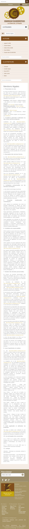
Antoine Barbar (7, 45)
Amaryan (6, 66)
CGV (20, 506)
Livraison (17, 484)
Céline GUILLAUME (8, 47)
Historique (4, 508)
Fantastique (4, 506)
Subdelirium (8, 115)
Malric (5, 75)
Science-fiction (5, 513)
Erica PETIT (6, 71)
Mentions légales (22, 511)
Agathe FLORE (7, 43)
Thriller (3, 514)
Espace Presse (13, 506)
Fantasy (3, 507)
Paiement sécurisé (20, 495)
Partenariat (12, 508)
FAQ (20, 510)
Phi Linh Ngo (11, 104)
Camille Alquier (7, 68)
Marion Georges (19, 106)
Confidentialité (22, 513)
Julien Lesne (7, 73)
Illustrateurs (8, 62)
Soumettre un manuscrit (7, 493)
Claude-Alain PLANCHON (10, 52)
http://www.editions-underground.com (11, 95)
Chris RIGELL (7, 50)
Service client (18, 489)
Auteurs (6, 38)
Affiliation (12, 507)
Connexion (10, 4)
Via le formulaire (18, 494)
